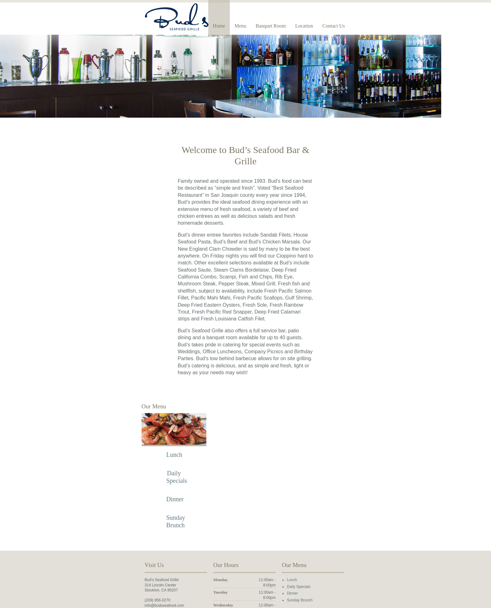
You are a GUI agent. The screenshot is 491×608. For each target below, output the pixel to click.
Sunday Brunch (326, 534)
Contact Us (408, 25)
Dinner (123, 433)
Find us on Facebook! (90, 550)
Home (293, 25)
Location (379, 25)
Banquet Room (345, 25)
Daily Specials (324, 521)
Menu (315, 25)
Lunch (123, 389)
